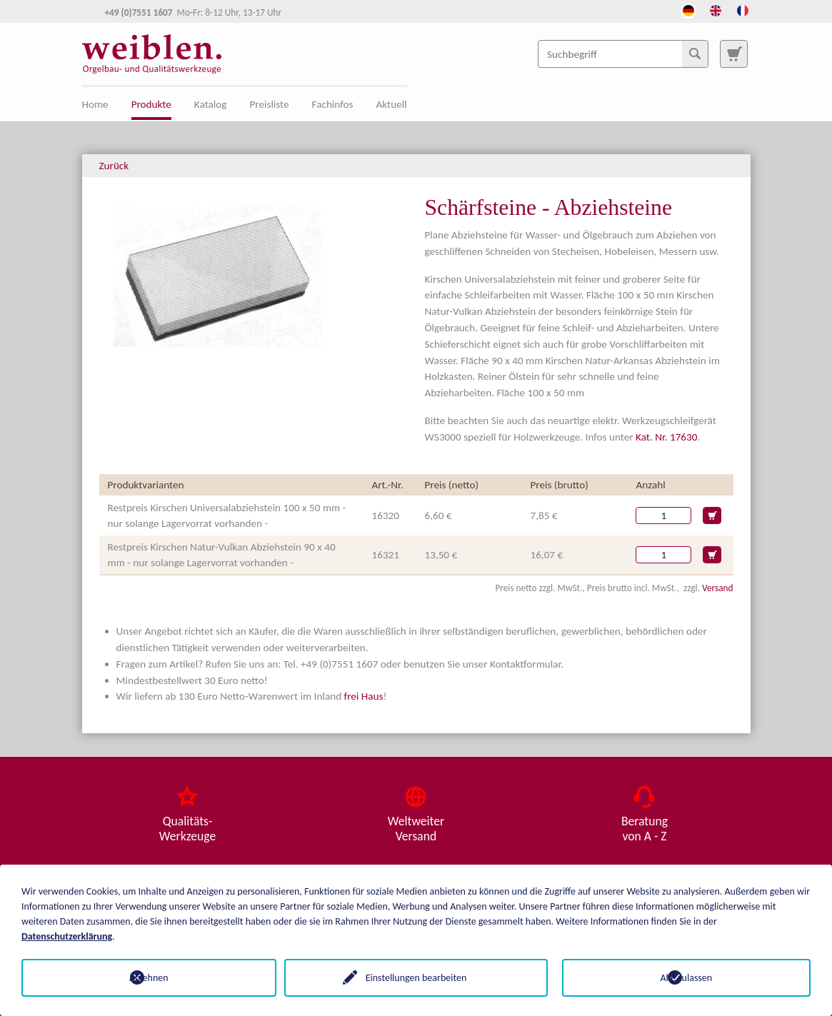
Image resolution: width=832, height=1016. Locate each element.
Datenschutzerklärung (66, 936)
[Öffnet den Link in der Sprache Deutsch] (688, 9)
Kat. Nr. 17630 (666, 437)
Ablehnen (146, 978)
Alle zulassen (687, 978)
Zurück (114, 165)
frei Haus (364, 696)
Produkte (151, 104)
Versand (717, 588)
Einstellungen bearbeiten (416, 978)
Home (95, 104)
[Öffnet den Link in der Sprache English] (715, 9)
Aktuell (391, 104)
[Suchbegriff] (623, 53)
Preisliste (269, 104)
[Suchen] (695, 53)
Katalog (210, 104)
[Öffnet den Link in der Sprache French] (743, 9)
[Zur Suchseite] (733, 53)
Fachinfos (333, 104)
